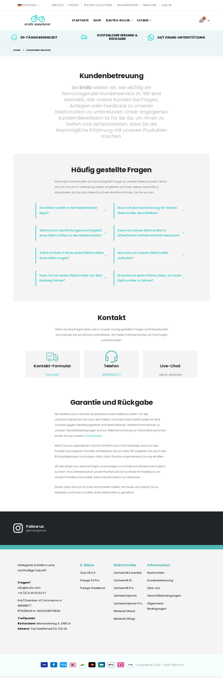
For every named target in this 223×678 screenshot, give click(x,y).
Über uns (150, 5)
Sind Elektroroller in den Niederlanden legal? (68, 211)
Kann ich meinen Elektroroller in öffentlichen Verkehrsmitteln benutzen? (148, 234)
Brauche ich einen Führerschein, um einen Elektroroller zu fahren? (149, 280)
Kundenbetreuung (160, 583)
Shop (97, 20)
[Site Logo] (37, 20)
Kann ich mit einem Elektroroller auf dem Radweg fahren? (70, 280)
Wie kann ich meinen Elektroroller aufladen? (143, 257)
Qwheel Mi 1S (123, 583)
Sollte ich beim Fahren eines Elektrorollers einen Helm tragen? (71, 257)
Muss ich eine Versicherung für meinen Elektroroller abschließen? (147, 211)
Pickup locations (98, 5)
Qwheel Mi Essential (128, 575)
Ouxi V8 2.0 (87, 575)
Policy (74, 5)
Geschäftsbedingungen (164, 599)
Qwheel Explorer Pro (128, 606)
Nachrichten (127, 5)
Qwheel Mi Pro (124, 591)
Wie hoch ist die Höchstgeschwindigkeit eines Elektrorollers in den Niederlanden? (70, 234)
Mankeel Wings (124, 622)
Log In (166, 5)
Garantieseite (93, 438)
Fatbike (143, 20)
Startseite (80, 20)
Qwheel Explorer (125, 599)
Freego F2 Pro (90, 583)
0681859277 (111, 376)
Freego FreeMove (92, 591)
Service (58, 5)
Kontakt (52, 376)
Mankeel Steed (124, 614)
